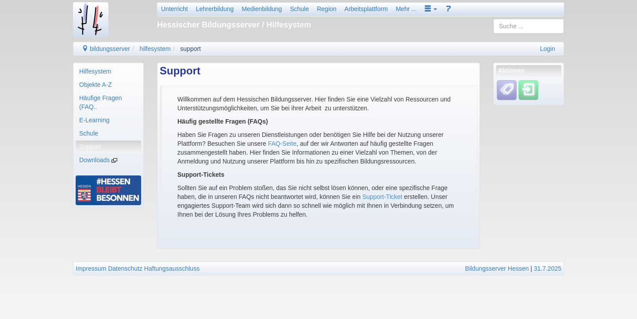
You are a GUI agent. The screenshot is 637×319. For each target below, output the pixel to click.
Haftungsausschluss (172, 268)
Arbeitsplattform (366, 8)
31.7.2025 (547, 268)
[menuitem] (108, 71)
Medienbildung (262, 8)
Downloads (98, 159)
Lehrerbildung (215, 8)
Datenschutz (125, 268)
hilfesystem (155, 48)
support (190, 48)
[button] (431, 9)
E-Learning (94, 120)
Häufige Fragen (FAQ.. (100, 102)
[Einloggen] (528, 89)
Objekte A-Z (95, 84)
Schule (299, 8)
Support (90, 146)
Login (547, 48)
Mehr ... (406, 8)
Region (326, 8)
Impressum (91, 268)
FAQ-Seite (282, 143)
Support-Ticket (382, 196)
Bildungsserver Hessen (497, 268)
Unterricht (174, 8)
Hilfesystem (95, 71)
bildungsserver (106, 48)
